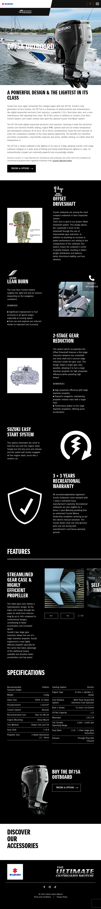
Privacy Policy (62, 897)
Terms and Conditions (42, 897)
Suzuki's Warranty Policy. (62, 161)
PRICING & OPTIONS (22, 168)
